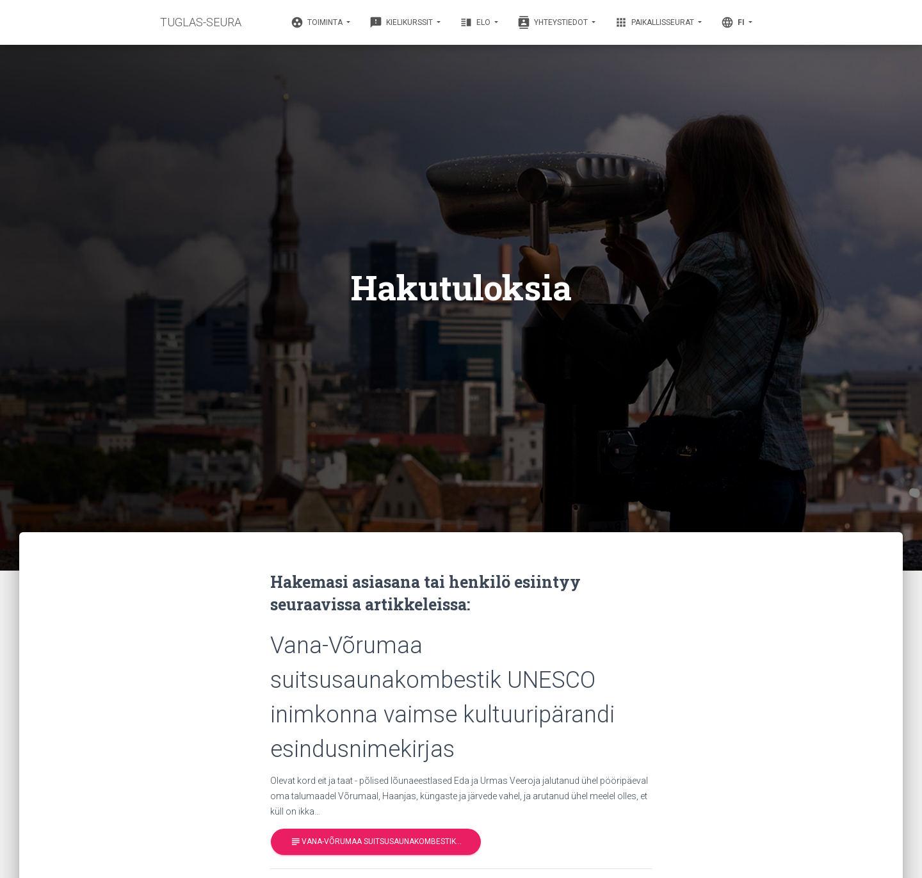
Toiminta (317, 22)
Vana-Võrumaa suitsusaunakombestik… (376, 842)
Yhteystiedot (553, 22)
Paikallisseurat (655, 22)
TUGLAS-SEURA (200, 22)
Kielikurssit (402, 22)
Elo (476, 22)
